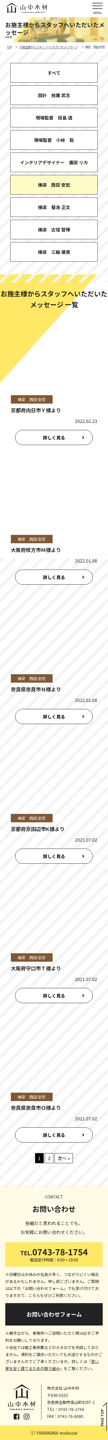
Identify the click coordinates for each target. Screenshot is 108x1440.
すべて (54, 72)
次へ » (64, 1158)
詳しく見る (54, 437)
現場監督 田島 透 (54, 117)
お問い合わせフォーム (54, 1314)
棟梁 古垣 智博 (54, 229)
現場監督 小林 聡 (54, 140)
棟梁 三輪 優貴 (54, 252)
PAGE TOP (102, 1417)
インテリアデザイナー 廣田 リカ (54, 162)
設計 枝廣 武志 (54, 95)
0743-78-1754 (53, 1254)
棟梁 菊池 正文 (54, 207)
